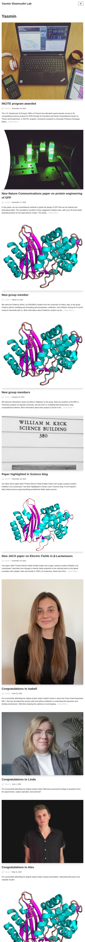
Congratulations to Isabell (19, 689)
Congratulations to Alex (18, 867)
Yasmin (7, 108)
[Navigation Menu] (80, 4)
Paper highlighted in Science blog (25, 474)
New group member (15, 295)
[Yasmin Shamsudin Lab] (16, 4)
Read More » (14, 122)
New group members (16, 392)
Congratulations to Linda (19, 779)
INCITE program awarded (19, 103)
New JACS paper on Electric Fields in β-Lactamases (37, 556)
